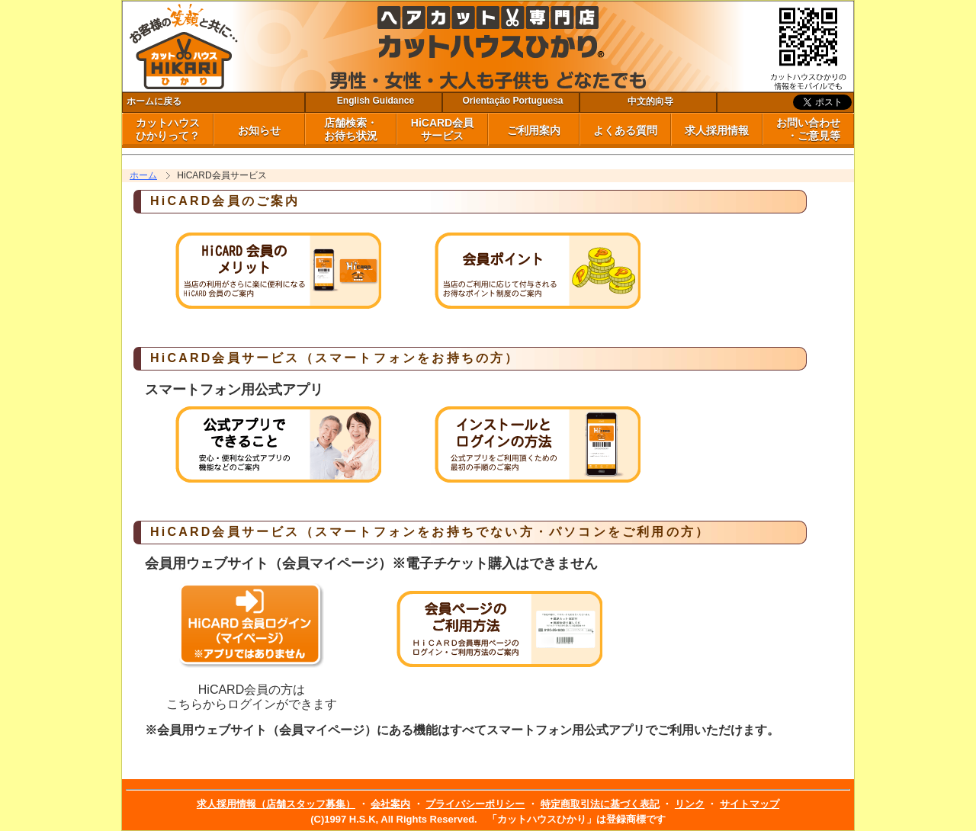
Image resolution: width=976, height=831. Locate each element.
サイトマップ (749, 804)
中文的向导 (650, 101)
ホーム (143, 175)
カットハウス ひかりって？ (168, 129)
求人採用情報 (717, 130)
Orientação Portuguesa (512, 100)
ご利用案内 (533, 130)
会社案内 (390, 804)
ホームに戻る (154, 101)
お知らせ (259, 130)
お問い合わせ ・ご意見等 (808, 129)
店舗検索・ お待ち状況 (350, 129)
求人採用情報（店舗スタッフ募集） (276, 804)
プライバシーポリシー (475, 804)
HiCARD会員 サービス (442, 129)
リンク (690, 804)
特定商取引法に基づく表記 (600, 804)
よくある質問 (625, 130)
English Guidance (375, 100)
